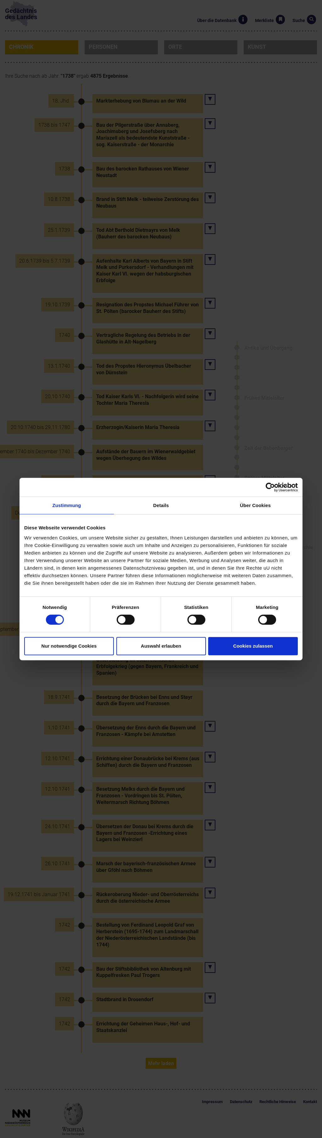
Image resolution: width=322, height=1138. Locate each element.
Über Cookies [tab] (255, 505)
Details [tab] (161, 505)
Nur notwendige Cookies (69, 646)
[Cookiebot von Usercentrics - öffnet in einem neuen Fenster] (270, 487)
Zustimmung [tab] (67, 505)
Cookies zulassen (253, 646)
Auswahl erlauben (161, 646)
